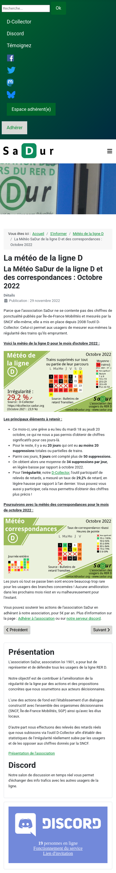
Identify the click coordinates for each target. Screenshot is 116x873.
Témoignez (19, 45)
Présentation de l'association (32, 753)
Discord (15, 33)
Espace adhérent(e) (31, 109)
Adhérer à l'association (36, 618)
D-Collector (19, 22)
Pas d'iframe (58, 835)
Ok (58, 8)
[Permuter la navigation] (110, 151)
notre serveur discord (84, 618)
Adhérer (14, 127)
